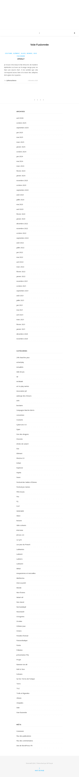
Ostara (18, 631)
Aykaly (20, 59)
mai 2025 (19, 137)
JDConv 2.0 (20, 535)
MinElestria (20, 578)
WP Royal (50, 763)
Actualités (19, 367)
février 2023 (20, 214)
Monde (29, 53)
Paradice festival (22, 636)
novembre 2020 (22, 339)
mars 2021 (20, 319)
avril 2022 (19, 262)
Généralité (20, 511)
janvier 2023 (20, 219)
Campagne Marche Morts (25, 410)
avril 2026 (19, 118)
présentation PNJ (22, 655)
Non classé (20, 602)
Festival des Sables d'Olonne (26, 482)
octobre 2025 (21, 123)
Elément (16, 53)
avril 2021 (19, 315)
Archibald (19, 381)
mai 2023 (19, 204)
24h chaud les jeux (23, 357)
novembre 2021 (22, 281)
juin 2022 (19, 252)
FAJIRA (18, 473)
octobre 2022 (21, 233)
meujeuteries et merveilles (26, 573)
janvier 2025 (20, 147)
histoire (19, 521)
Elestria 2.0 (20, 458)
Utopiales (19, 703)
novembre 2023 (22, 180)
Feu (17, 496)
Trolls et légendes (22, 693)
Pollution (19, 650)
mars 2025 (20, 142)
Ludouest (19, 564)
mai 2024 (19, 161)
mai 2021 (19, 310)
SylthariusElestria (11, 80)
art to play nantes (22, 386)
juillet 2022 (20, 248)
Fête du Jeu (20, 492)
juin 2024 (19, 156)
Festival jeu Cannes (23, 487)
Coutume (8, 53)
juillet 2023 (20, 200)
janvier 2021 (20, 329)
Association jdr (21, 391)
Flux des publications (23, 736)
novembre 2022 (22, 228)
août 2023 (20, 195)
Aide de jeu (20, 372)
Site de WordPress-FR (24, 746)
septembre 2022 (22, 238)
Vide (18, 708)
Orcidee (19, 621)
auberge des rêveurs (23, 396)
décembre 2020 (22, 334)
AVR (17, 401)
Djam (18, 429)
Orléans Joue (21, 626)
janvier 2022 (20, 276)
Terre (18, 684)
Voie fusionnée (21, 712)
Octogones (20, 616)
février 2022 (20, 271)
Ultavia (18, 698)
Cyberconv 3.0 (21, 425)
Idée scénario (21, 525)
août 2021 (20, 296)
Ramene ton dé (21, 664)
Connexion (20, 731)
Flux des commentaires (24, 741)
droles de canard (22, 444)
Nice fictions (20, 592)
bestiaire (19, 405)
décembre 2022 (22, 224)
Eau (17, 449)
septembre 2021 (22, 291)
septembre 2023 (22, 190)
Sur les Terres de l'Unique (25, 679)
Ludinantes (20, 549)
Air (17, 377)
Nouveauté (20, 612)
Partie (18, 645)
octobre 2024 (21, 152)
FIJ (17, 501)
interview (19, 530)
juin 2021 (19, 305)
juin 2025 (19, 132)
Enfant (18, 463)
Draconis (19, 439)
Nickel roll (19, 597)
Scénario (19, 674)
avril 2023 (19, 209)
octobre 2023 (21, 185)
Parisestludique (21, 640)
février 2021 (20, 324)
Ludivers (19, 559)
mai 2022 (19, 257)
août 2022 (20, 243)
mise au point (21, 583)
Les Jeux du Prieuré (23, 544)
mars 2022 (20, 267)
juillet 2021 (20, 300)
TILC (18, 688)
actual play (20, 362)
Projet (18, 660)
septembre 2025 (22, 128)
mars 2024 (20, 166)
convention (20, 415)
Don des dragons (22, 434)
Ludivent (19, 554)
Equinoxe (19, 468)
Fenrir (18, 477)
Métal (18, 568)
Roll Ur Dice (20, 669)
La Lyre (19, 540)
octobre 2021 (21, 286)
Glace (23, 53)
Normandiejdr (21, 607)
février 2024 (20, 171)
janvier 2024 (20, 176)
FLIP (18, 506)
